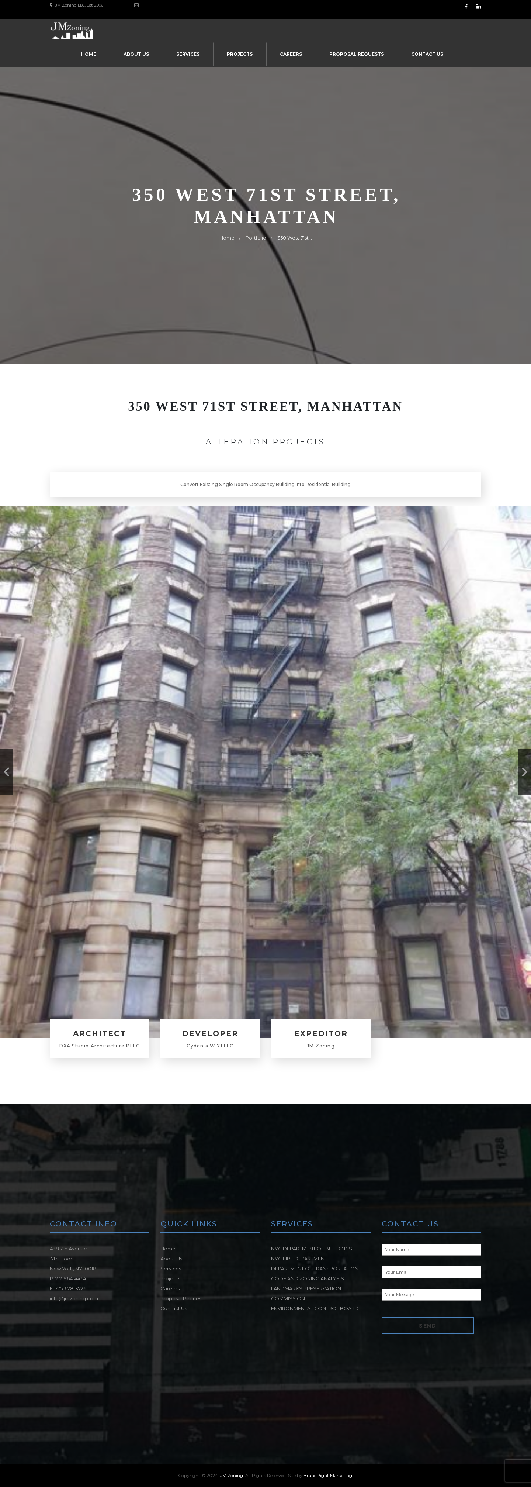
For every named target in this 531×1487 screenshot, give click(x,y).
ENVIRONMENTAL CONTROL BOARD (315, 1308)
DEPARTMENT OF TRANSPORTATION (314, 1268)
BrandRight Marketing (327, 1475)
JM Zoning (231, 1475)
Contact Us (427, 54)
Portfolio (256, 238)
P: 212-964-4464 (68, 1278)
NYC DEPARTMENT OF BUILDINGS (311, 1249)
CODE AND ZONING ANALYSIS (307, 1278)
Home (88, 54)
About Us (136, 54)
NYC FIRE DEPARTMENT (299, 1258)
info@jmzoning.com (74, 1298)
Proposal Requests (356, 54)
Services (187, 54)
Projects (240, 54)
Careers (291, 54)
